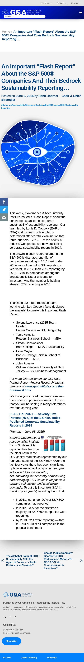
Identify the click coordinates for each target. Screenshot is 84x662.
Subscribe (52, 658)
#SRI (62, 105)
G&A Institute (46, 3)
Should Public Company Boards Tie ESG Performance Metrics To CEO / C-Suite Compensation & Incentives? (58, 561)
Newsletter (75, 3)
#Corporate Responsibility (13, 105)
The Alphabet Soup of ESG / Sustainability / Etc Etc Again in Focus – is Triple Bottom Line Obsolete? (22, 561)
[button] (80, 12)
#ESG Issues (54, 105)
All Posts (7, 658)
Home (6, 31)
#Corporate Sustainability (36, 105)
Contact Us (61, 3)
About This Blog (29, 658)
